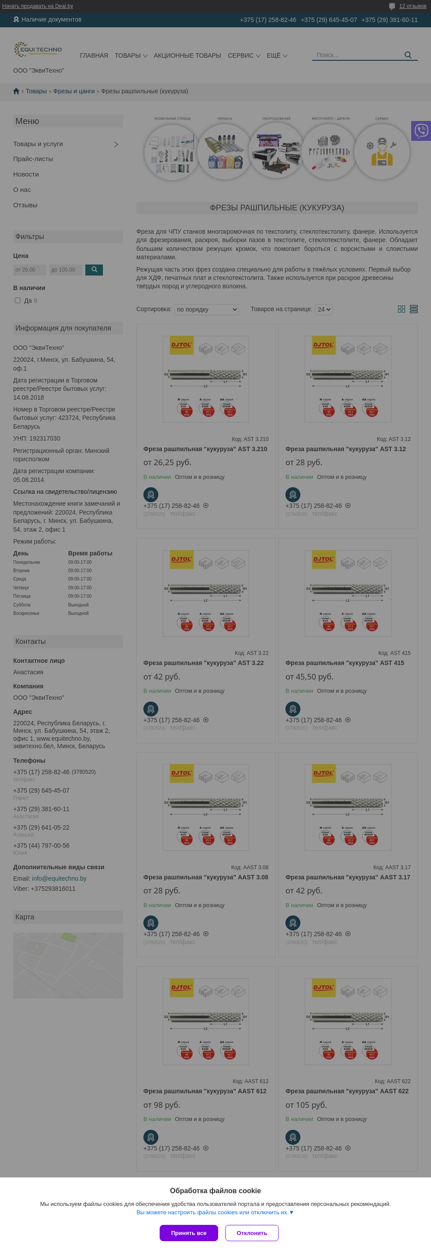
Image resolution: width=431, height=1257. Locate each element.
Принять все (189, 1233)
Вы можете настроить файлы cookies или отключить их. (212, 1213)
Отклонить (253, 1233)
